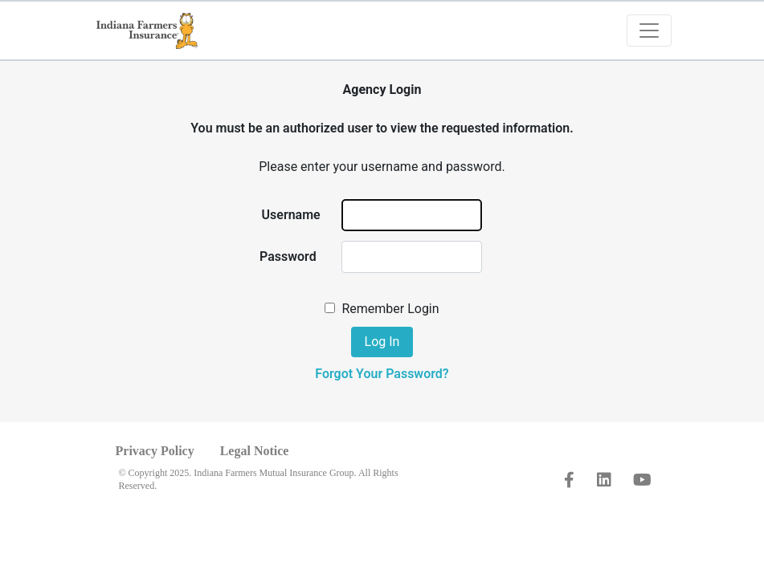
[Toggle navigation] (649, 30)
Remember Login (390, 308)
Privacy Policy (155, 451)
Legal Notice (254, 451)
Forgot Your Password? (381, 373)
